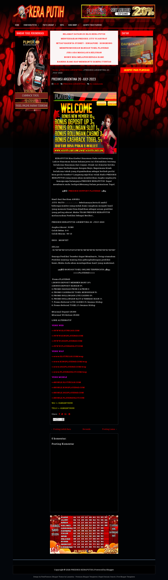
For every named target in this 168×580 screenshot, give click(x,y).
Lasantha (70, 577)
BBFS (62, 25)
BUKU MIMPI (74, 24)
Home (17, 25)
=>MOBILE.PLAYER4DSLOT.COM (68, 397)
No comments (96, 83)
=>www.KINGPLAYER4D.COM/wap (69, 361)
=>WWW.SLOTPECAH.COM (65, 330)
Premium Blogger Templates (86, 577)
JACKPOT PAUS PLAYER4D (92, 25)
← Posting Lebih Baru (61, 429)
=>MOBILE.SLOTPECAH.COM (66, 382)
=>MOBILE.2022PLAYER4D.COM (68, 392)
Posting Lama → (109, 429)
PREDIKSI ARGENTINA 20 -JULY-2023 (74, 79)
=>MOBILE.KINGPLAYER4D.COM (68, 387)
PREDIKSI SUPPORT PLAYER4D (84, 190)
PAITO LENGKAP (50, 24)
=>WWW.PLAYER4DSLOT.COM (67, 346)
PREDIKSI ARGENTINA (71, 70)
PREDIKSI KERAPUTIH (82, 569)
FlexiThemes (46, 577)
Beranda (86, 429)
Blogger (110, 569)
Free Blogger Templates (126, 577)
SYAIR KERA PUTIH (32, 24)
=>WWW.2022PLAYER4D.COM (67, 341)
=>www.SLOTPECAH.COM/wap (67, 356)
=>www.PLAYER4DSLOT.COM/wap (69, 372)
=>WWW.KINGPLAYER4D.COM (67, 335)
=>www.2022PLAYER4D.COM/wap (69, 366)
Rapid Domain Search (107, 577)
